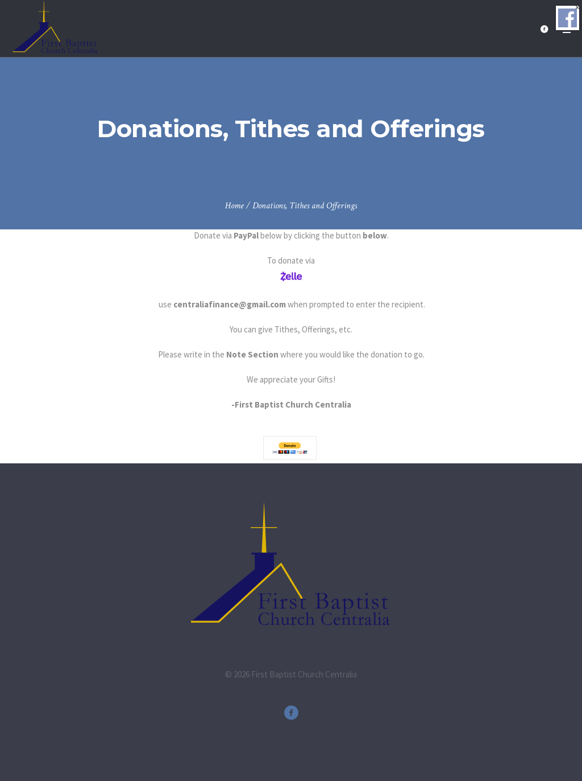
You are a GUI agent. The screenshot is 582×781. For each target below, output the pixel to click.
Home (234, 206)
